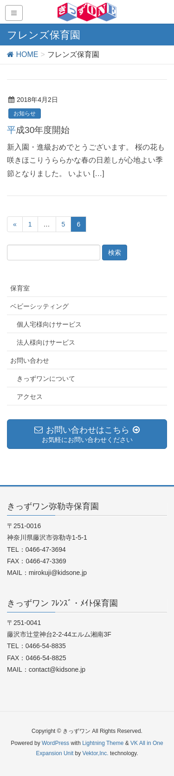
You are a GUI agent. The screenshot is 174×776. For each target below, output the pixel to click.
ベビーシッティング (39, 306)
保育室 (20, 288)
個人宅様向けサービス (49, 324)
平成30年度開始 (38, 130)
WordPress (55, 743)
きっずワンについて (46, 378)
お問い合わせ (29, 360)
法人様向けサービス (46, 342)
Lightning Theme (102, 743)
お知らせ (24, 113)
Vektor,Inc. (96, 753)
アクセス (30, 396)
